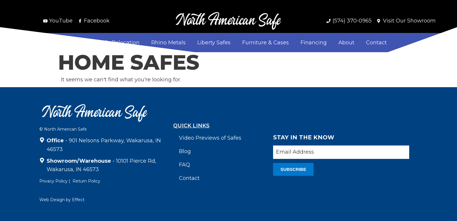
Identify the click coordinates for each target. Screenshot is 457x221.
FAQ (184, 165)
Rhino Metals (168, 42)
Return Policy (86, 181)
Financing (313, 42)
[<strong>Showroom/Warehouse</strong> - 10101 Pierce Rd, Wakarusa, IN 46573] (42, 159)
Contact (376, 42)
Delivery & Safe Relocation (105, 42)
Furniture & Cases (265, 42)
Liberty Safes (214, 42)
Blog (185, 151)
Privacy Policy (53, 181)
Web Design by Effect (62, 199)
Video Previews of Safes (210, 138)
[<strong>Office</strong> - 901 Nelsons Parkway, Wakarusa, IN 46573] (42, 139)
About (346, 42)
